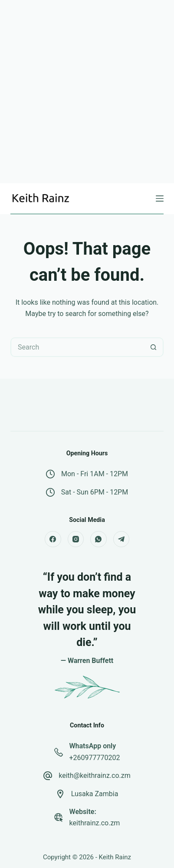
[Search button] (154, 347)
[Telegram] (121, 539)
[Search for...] (77, 347)
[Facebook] (53, 539)
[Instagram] (76, 539)
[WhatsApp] (98, 539)
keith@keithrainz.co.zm (95, 775)
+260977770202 (94, 758)
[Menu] (160, 198)
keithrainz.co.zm (94, 823)
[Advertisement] (87, 91)
